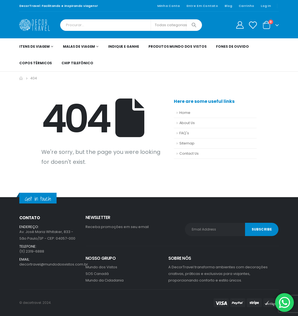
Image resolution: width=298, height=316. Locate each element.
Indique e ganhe (123, 46)
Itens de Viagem (34, 46)
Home (184, 112)
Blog (228, 6)
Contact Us (189, 153)
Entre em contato (202, 6)
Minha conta (168, 6)
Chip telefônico (77, 63)
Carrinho (246, 6)
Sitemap (187, 143)
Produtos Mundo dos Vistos (177, 46)
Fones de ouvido (232, 46)
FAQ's (184, 133)
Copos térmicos (35, 63)
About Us (187, 122)
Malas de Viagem (79, 46)
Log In (266, 6)
